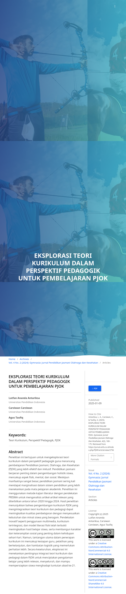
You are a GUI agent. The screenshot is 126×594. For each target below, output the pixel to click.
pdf (95, 388)
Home (12, 359)
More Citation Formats (97, 457)
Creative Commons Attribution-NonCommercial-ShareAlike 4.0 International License (101, 580)
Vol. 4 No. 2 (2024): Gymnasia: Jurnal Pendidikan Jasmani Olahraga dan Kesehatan (53, 362)
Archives (24, 359)
